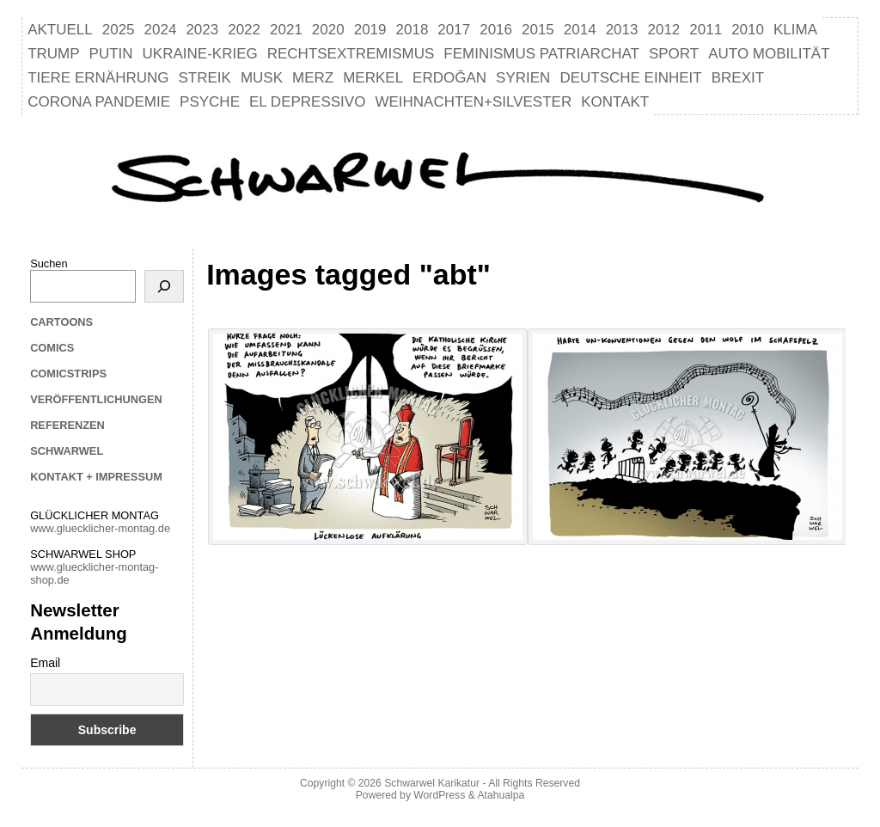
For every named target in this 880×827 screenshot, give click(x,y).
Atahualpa (500, 795)
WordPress (439, 795)
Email (45, 663)
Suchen (48, 263)
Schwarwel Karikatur (432, 783)
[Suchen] (164, 286)
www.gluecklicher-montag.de (100, 528)
